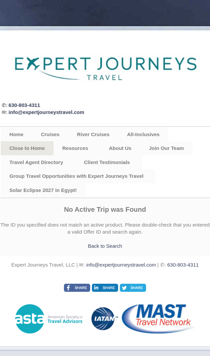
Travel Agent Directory (36, 162)
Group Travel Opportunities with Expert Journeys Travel (76, 176)
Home (16, 134)
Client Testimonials (107, 162)
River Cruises (93, 134)
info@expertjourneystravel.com (46, 112)
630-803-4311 (24, 105)
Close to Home (27, 148)
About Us (120, 148)
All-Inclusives (143, 134)
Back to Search (105, 246)
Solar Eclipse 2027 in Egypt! (43, 190)
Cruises (50, 134)
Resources (75, 148)
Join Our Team (166, 148)
